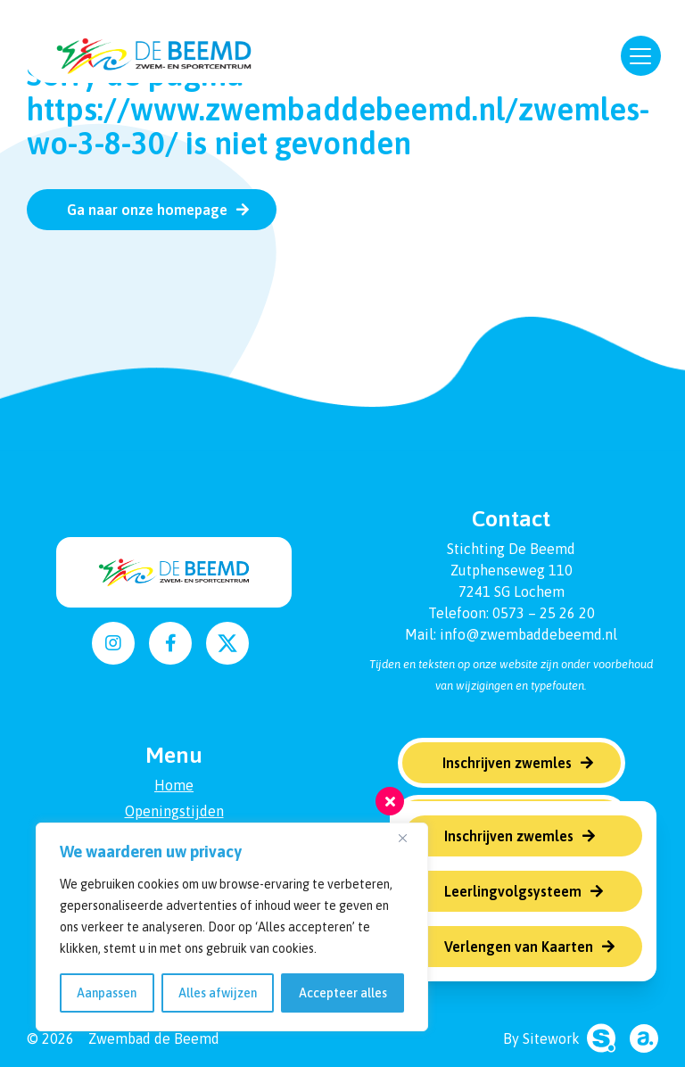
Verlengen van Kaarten (518, 947)
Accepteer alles (343, 993)
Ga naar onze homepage (147, 210)
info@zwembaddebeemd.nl (528, 634)
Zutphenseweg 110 (511, 570)
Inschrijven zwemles (509, 836)
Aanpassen (106, 993)
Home (174, 785)
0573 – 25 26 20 (543, 613)
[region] (232, 927)
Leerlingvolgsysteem (513, 891)
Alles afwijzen (217, 993)
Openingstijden (174, 811)
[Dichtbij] (409, 837)
